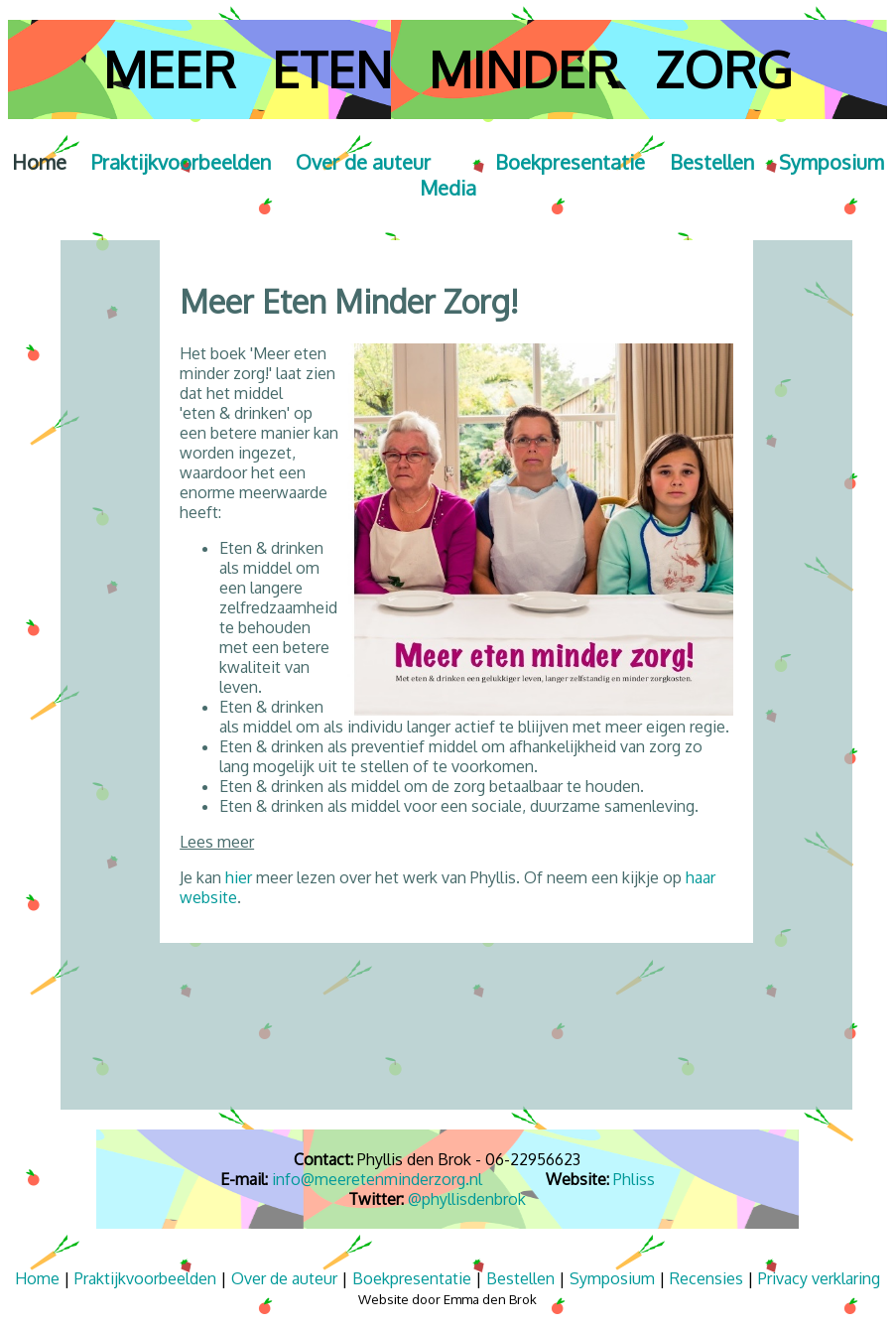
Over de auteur (284, 1278)
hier (238, 877)
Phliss (634, 1179)
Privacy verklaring (819, 1278)
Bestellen (724, 162)
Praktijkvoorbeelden (193, 162)
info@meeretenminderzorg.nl (377, 1179)
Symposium (831, 162)
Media (448, 187)
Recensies (706, 1278)
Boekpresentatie (570, 162)
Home (51, 162)
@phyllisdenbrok (467, 1199)
